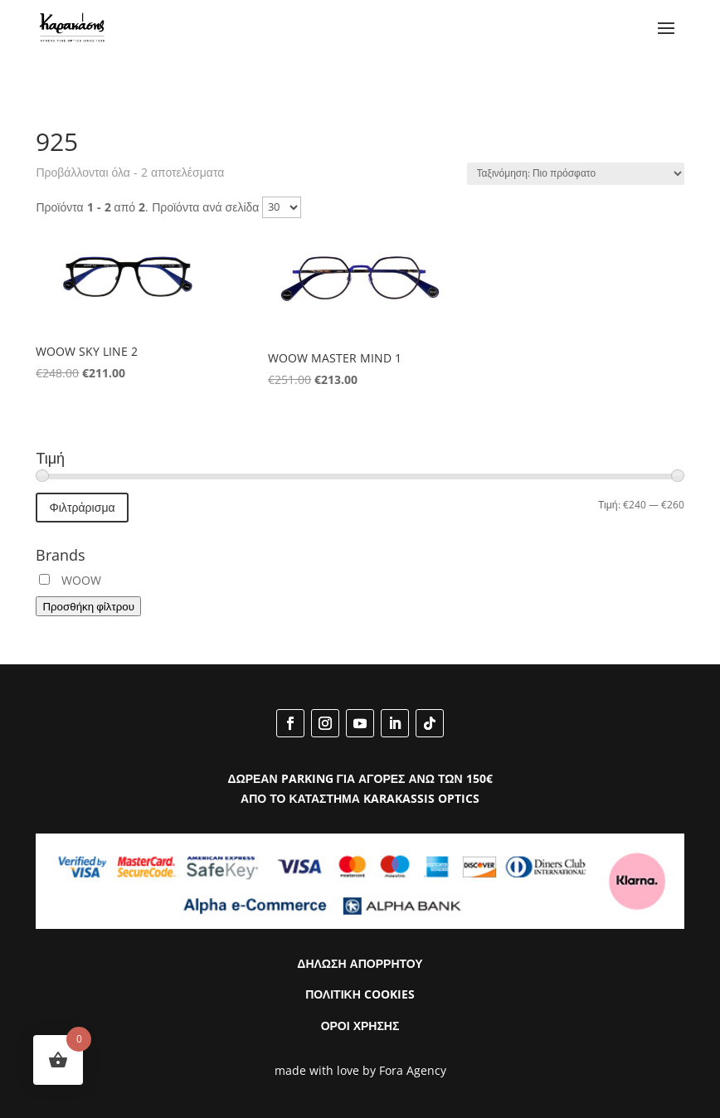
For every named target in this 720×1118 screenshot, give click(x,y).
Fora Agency (412, 1070)
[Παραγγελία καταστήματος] (575, 174)
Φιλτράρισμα (81, 507)
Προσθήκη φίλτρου (88, 606)
